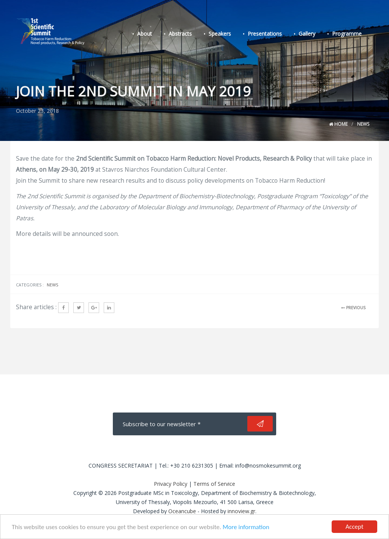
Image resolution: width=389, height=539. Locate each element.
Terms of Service (214, 483)
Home (338, 124)
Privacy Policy (170, 483)
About (144, 33)
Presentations (265, 33)
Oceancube (182, 511)
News (363, 124)
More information (246, 527)
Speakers (220, 33)
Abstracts (180, 33)
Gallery (307, 33)
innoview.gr (241, 511)
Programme (347, 33)
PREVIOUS (353, 307)
